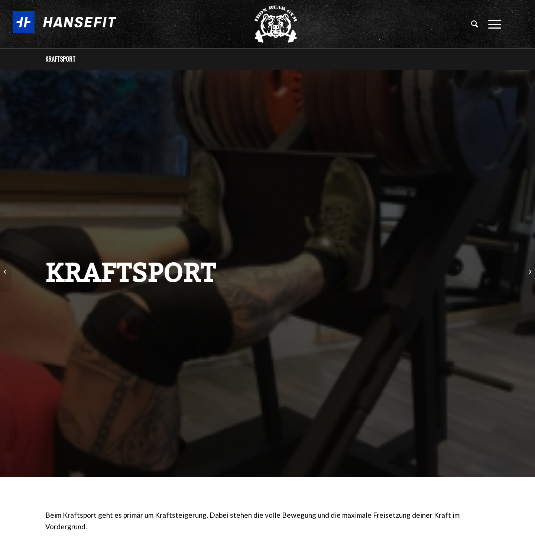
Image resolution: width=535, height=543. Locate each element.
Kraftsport (60, 59)
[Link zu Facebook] (522, 23)
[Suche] (474, 24)
